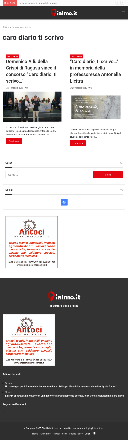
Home (7, 27)
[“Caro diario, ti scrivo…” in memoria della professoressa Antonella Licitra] (96, 108)
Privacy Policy (60, 433)
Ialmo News (12, 56)
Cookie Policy (76, 433)
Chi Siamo (46, 433)
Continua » (14, 141)
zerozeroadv (79, 428)
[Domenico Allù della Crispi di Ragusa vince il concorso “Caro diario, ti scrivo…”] (32, 107)
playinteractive (95, 428)
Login (87, 433)
